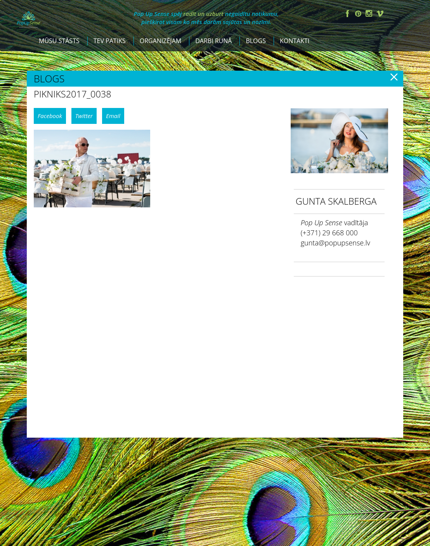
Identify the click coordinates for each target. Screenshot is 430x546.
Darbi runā (283, 41)
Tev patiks (179, 41)
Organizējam (230, 41)
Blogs (326, 41)
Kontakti (364, 41)
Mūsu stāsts (129, 41)
